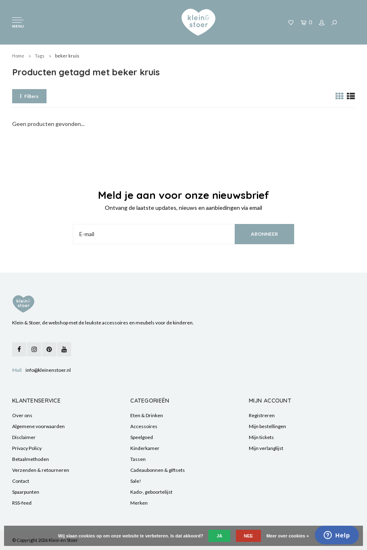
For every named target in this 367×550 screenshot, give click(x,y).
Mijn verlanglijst (266, 448)
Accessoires (143, 426)
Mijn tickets (261, 437)
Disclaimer (24, 437)
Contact (20, 481)
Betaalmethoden (30, 459)
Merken (139, 503)
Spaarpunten (25, 492)
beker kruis (67, 55)
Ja (219, 535)
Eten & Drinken (146, 415)
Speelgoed (141, 437)
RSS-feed (22, 503)
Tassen (138, 459)
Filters (29, 96)
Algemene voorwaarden (38, 426)
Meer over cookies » (287, 535)
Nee (248, 535)
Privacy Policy (27, 448)
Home (18, 55)
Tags (40, 55)
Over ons (22, 415)
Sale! (135, 481)
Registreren (262, 415)
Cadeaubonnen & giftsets (157, 470)
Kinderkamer (144, 448)
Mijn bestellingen (267, 426)
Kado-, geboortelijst (151, 492)
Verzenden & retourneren (40, 470)
